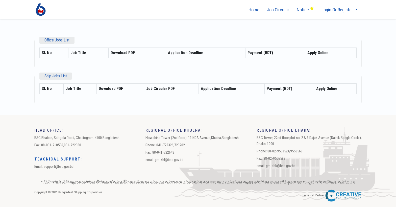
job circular (278, 10)
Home (254, 10)
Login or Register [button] (337, 10)
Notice (305, 9)
